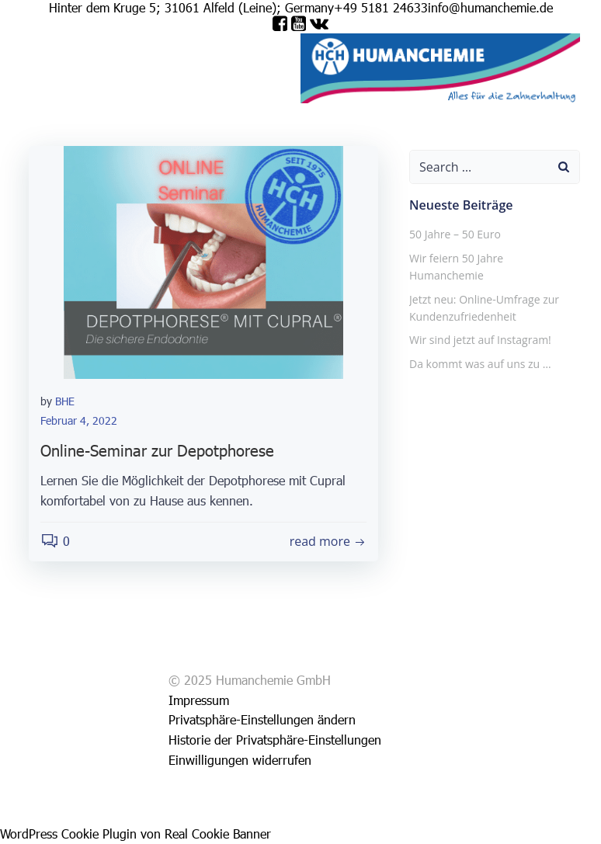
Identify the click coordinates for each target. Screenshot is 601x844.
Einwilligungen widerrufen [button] (239, 759)
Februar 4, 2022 (78, 420)
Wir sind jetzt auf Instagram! (480, 339)
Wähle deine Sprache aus (219, 93)
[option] (546, 829)
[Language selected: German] (554, 829)
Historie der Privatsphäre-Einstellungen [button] (274, 739)
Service (68, 93)
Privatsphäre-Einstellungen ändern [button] (262, 719)
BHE (65, 401)
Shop (35, 93)
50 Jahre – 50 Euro (455, 234)
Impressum (118, 93)
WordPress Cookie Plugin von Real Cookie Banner (135, 833)
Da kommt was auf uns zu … (480, 363)
